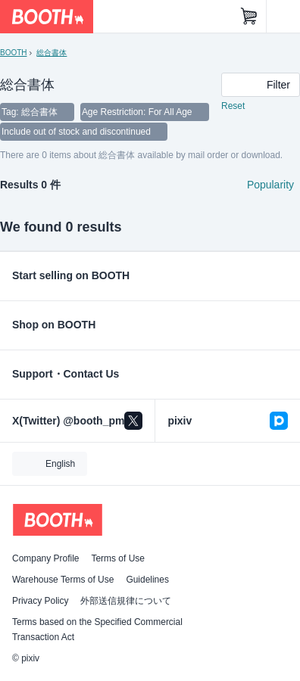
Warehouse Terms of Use (63, 579)
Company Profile (45, 558)
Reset (233, 106)
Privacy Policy (40, 600)
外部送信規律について (125, 600)
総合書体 (51, 52)
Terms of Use (118, 558)
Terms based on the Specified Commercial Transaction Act (97, 629)
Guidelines (147, 579)
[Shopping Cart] (249, 16)
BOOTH (13, 52)
